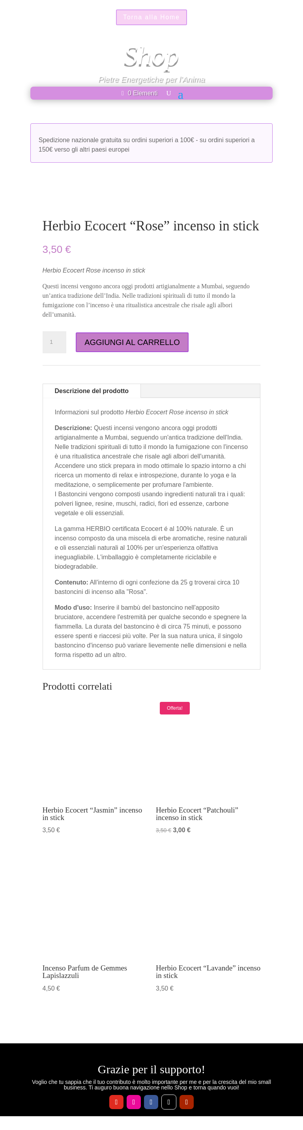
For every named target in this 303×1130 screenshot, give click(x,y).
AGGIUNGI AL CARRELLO (132, 342)
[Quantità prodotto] (54, 342)
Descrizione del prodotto (92, 391)
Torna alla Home (152, 17)
